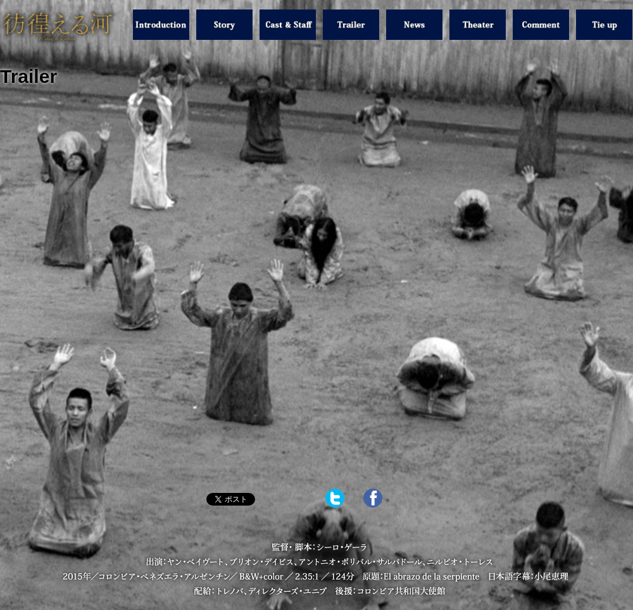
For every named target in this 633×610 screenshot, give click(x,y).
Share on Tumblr (287, 499)
